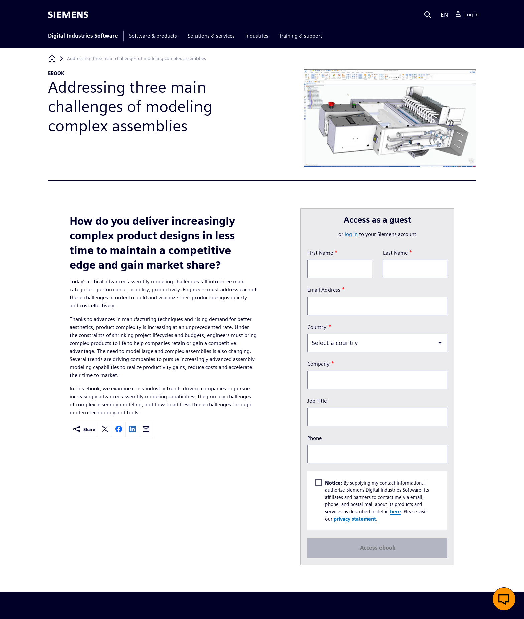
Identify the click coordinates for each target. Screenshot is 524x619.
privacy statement (354, 519)
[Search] (428, 15)
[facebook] (118, 429)
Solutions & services (211, 36)
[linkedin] (132, 429)
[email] (146, 429)
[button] (504, 599)
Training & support (300, 36)
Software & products (153, 36)
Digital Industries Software (83, 36)
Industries (256, 36)
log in (351, 234)
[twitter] (105, 429)
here (395, 511)
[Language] (443, 14)
